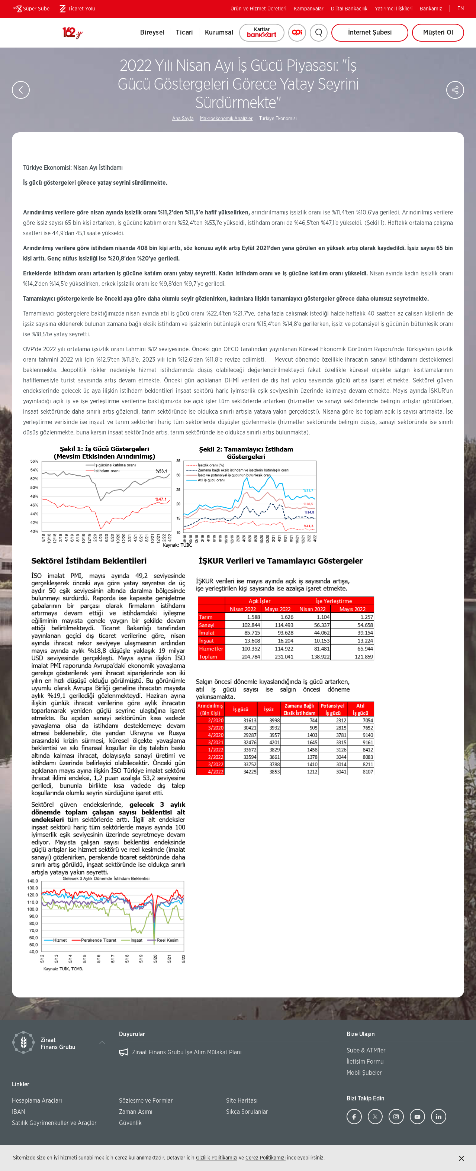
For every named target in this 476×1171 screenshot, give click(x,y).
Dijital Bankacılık (349, 9)
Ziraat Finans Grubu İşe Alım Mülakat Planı (187, 1052)
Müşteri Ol (443, 35)
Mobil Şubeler (364, 1073)
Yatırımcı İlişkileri (393, 9)
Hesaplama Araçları (37, 1101)
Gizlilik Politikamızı (216, 1158)
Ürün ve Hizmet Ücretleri (258, 9)
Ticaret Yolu (76, 8)
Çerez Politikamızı (265, 1158)
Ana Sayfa (183, 118)
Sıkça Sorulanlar (247, 1112)
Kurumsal (219, 32)
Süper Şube (30, 8)
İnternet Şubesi (370, 32)
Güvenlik (130, 1123)
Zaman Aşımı (135, 1112)
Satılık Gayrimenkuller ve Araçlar (54, 1123)
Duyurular (132, 1034)
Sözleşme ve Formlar (146, 1101)
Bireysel (152, 32)
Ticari (184, 32)
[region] (224, 1056)
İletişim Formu (365, 1062)
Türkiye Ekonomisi (278, 118)
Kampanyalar (309, 9)
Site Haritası (242, 1101)
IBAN (18, 1112)
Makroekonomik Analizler (226, 118)
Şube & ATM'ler (366, 1051)
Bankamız (431, 9)
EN (460, 8)
